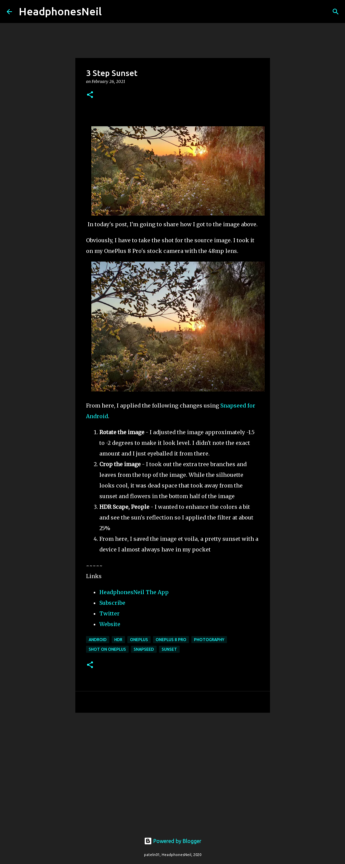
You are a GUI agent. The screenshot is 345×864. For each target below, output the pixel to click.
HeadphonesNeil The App (134, 592)
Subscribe (112, 602)
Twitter (109, 613)
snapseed (144, 649)
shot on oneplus (107, 649)
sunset (169, 649)
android (98, 639)
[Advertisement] (173, 769)
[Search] (111, 12)
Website (109, 624)
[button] (90, 95)
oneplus (139, 639)
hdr (118, 639)
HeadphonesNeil (60, 11)
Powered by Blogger (172, 841)
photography (209, 639)
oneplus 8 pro (171, 639)
